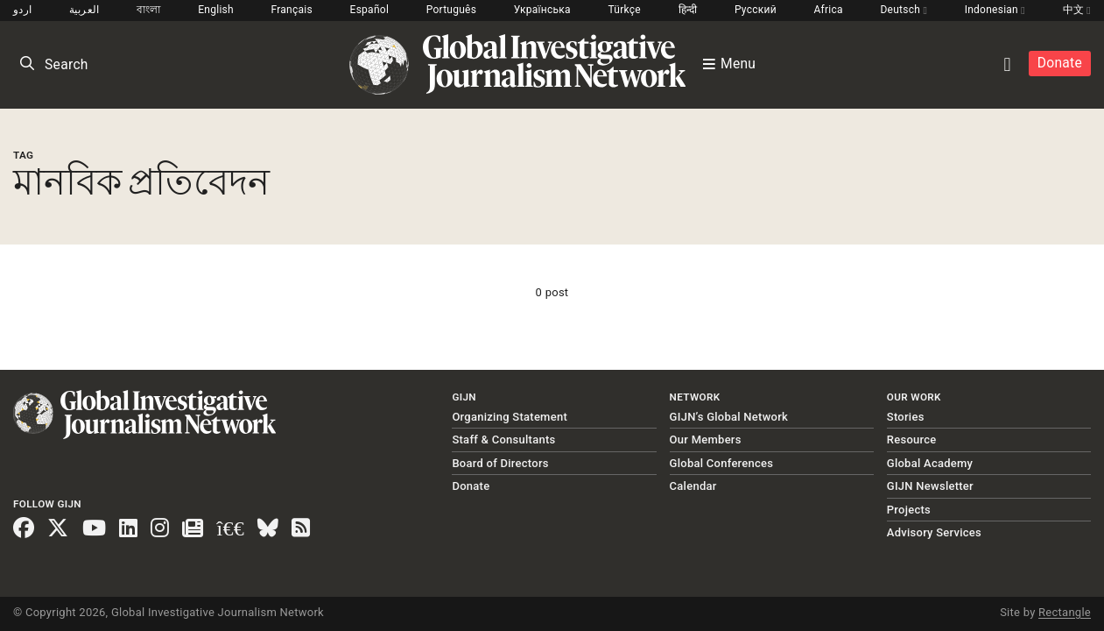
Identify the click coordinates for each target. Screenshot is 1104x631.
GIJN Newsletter (930, 486)
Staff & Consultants (503, 439)
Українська (542, 10)
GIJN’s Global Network (729, 416)
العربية (84, 10)
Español (370, 10)
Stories (906, 416)
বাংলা (149, 10)
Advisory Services (934, 532)
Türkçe (624, 10)
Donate (1059, 63)
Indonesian (995, 10)
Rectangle (1064, 612)
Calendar (693, 486)
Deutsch (903, 10)
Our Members (706, 439)
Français (292, 10)
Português (451, 10)
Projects (909, 509)
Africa (827, 10)
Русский (756, 10)
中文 (1077, 10)
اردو (22, 10)
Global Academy (930, 463)
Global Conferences (722, 463)
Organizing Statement (509, 416)
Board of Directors (500, 463)
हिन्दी (688, 10)
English (216, 10)
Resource (912, 439)
